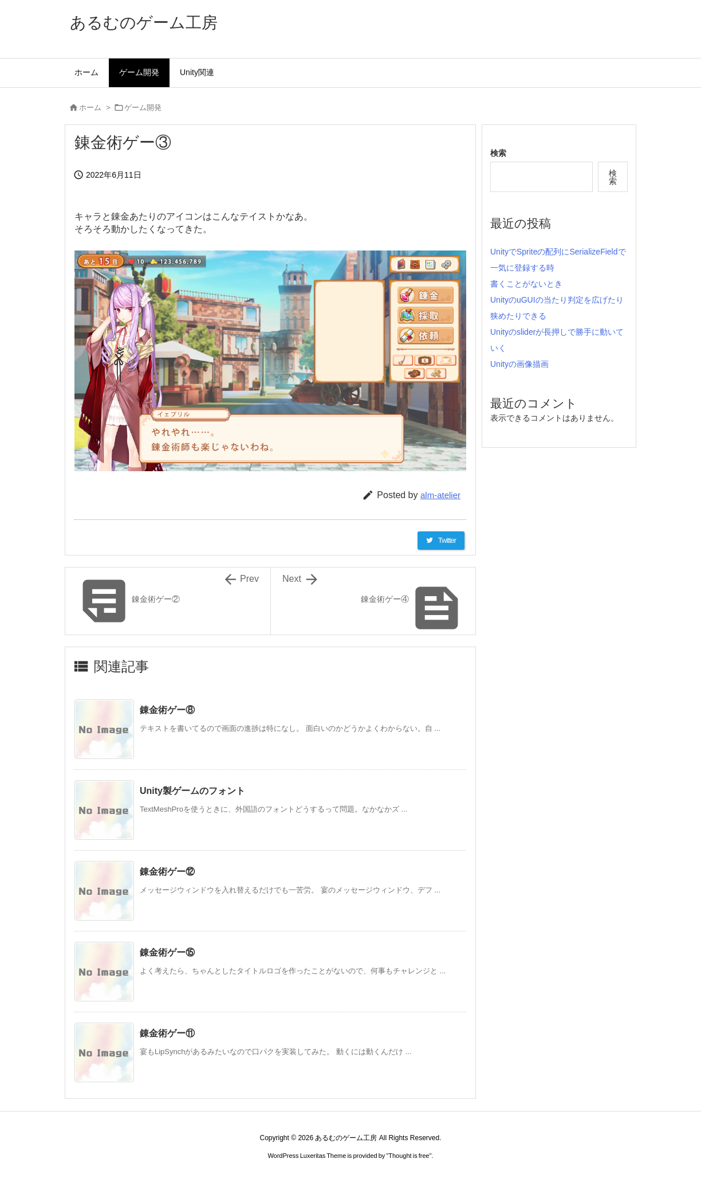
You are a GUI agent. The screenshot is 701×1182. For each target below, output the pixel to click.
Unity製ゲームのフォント (192, 791)
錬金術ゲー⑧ (167, 710)
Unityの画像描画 (519, 364)
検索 (498, 153)
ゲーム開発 (143, 107)
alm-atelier (440, 495)
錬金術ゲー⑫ (167, 871)
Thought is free (408, 1155)
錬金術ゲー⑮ (167, 952)
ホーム (90, 107)
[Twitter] (441, 540)
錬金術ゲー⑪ (167, 1033)
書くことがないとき (526, 283)
